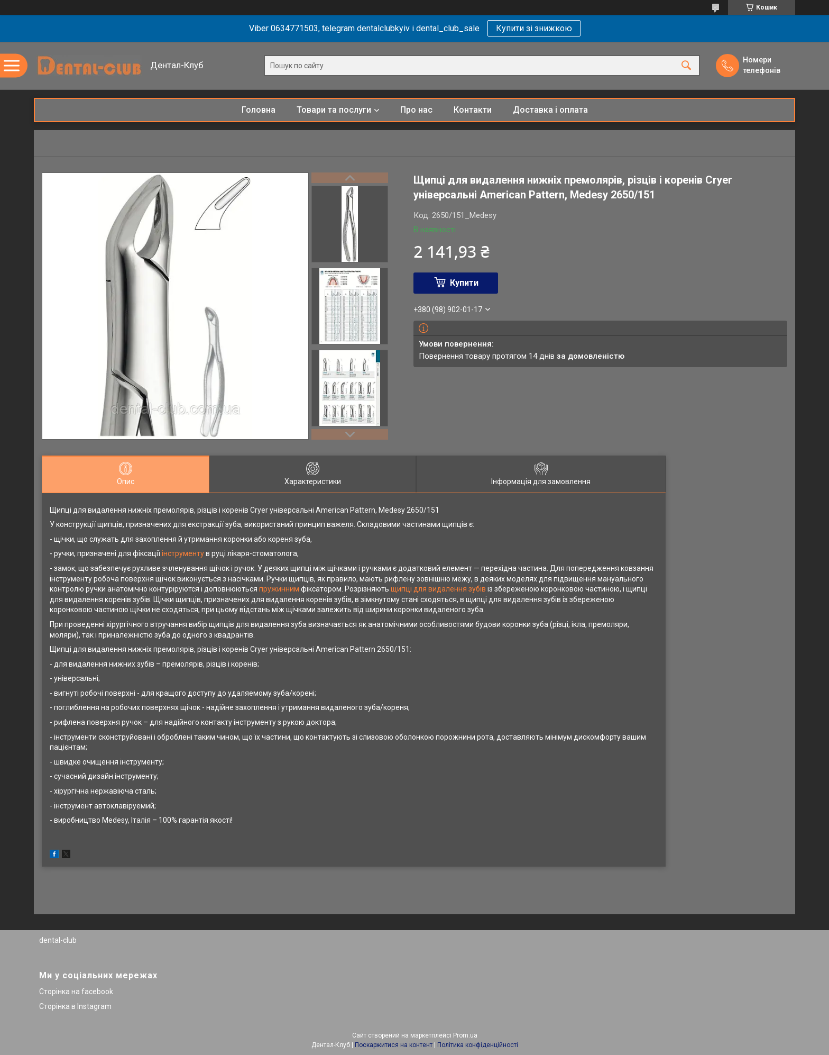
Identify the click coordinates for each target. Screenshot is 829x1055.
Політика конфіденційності (477, 1045)
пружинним (279, 589)
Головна (258, 110)
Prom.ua (465, 1035)
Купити (464, 283)
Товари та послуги (334, 110)
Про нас (416, 110)
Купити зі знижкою (534, 28)
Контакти (473, 110)
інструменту (183, 553)
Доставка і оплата (550, 110)
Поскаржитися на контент (393, 1045)
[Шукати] (686, 66)
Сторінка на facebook (76, 991)
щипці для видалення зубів (438, 589)
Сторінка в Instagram (75, 1006)
